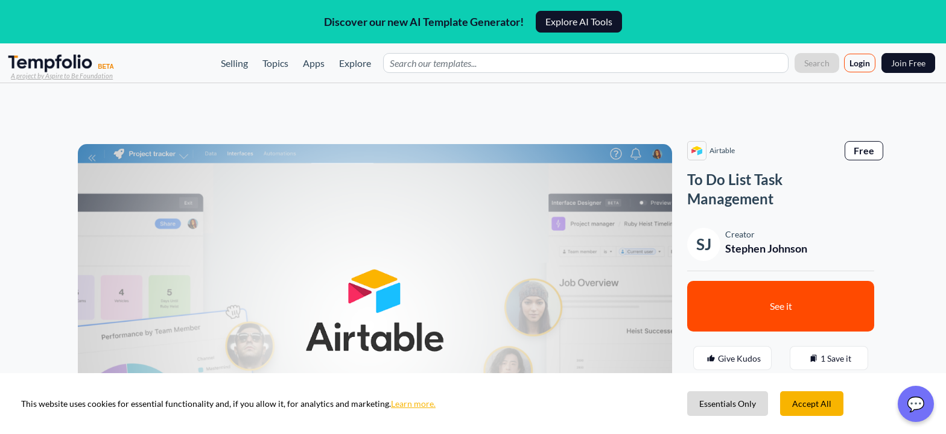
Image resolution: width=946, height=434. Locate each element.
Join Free (908, 63)
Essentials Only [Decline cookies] (727, 403)
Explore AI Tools (578, 21)
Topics (275, 63)
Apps (314, 63)
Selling (234, 63)
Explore (355, 63)
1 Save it (829, 358)
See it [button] (781, 306)
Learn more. (413, 403)
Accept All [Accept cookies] (811, 403)
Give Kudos (732, 358)
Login (859, 63)
